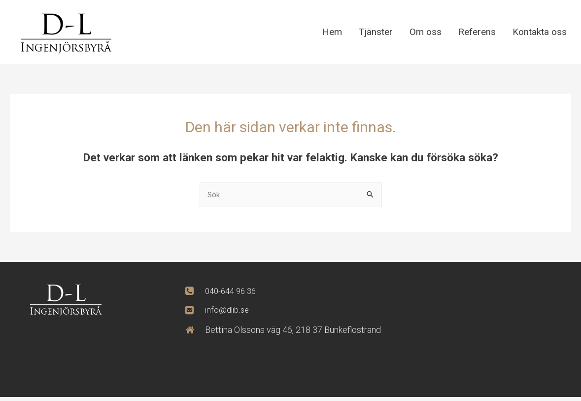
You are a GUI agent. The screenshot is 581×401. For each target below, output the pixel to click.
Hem (324, 31)
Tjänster (369, 31)
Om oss (420, 31)
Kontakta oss (538, 31)
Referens (473, 31)
